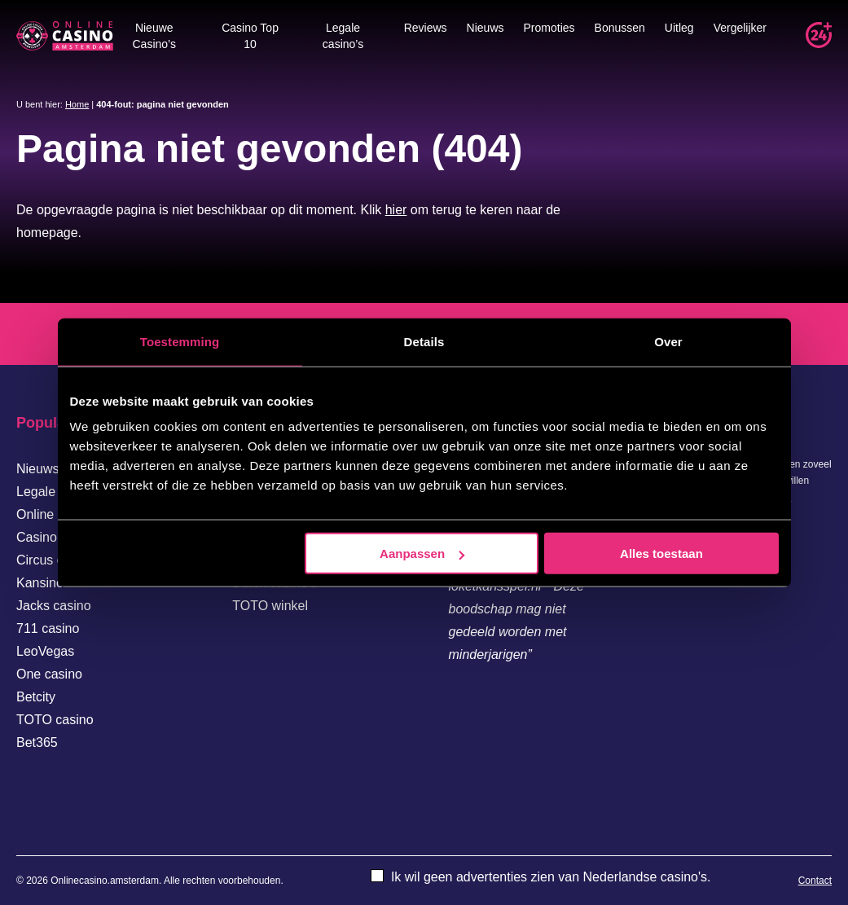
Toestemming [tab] (180, 341)
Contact (815, 880)
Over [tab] (668, 341)
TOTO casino (55, 720)
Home (77, 104)
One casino (49, 674)
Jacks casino (53, 606)
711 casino (47, 628)
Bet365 (37, 742)
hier (396, 210)
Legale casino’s (343, 36)
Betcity (35, 697)
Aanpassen (422, 553)
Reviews (425, 27)
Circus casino (55, 560)
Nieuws (485, 27)
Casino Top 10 (250, 36)
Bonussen (620, 27)
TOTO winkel (270, 606)
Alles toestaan (661, 553)
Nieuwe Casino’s (154, 36)
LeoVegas (45, 651)
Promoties (549, 27)
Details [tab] (424, 341)
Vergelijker (740, 27)
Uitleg (679, 27)
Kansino (40, 583)
